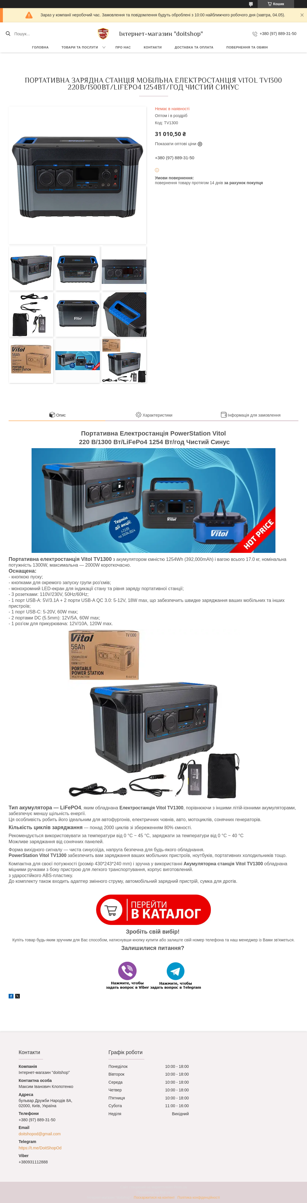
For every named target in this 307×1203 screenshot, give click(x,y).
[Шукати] (7, 34)
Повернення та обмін (247, 47)
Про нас (123, 47)
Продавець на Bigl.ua (153, 1192)
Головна (40, 47)
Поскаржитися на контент (154, 1198)
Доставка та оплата (194, 47)
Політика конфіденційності (199, 1198)
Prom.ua (180, 1187)
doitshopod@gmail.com (40, 1134)
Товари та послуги (80, 47)
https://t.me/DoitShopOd (40, 1148)
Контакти (153, 47)
